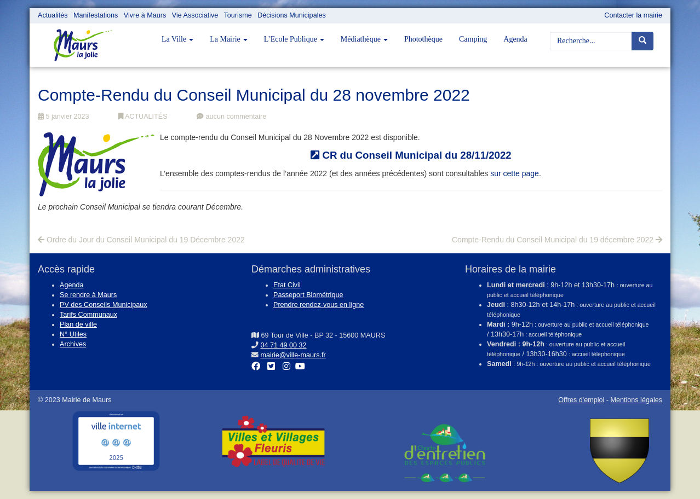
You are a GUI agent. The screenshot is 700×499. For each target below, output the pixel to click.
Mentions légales (636, 400)
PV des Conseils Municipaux (103, 305)
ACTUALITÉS (142, 116)
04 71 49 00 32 (284, 345)
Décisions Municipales (291, 15)
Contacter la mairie (633, 15)
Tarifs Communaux (88, 314)
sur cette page (514, 173)
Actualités (53, 15)
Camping (473, 39)
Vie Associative (195, 15)
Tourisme (238, 15)
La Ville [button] (177, 39)
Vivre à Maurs (145, 15)
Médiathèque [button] (364, 39)
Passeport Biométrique (308, 295)
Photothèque (423, 39)
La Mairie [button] (229, 39)
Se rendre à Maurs (88, 295)
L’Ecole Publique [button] (294, 39)
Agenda (515, 39)
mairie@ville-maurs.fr (293, 355)
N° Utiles (73, 334)
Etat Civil (287, 285)
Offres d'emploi (581, 400)
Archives (73, 344)
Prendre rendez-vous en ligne (318, 305)
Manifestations (95, 15)
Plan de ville (78, 324)
